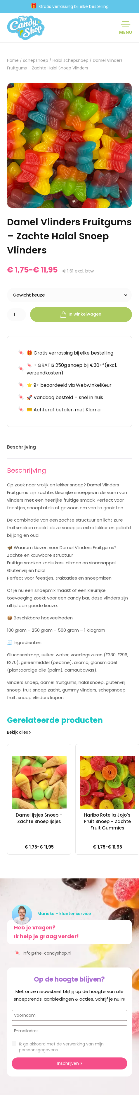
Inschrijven (68, 1063)
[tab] (21, 448)
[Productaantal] (16, 314)
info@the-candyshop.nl (42, 952)
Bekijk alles (17, 732)
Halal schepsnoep (70, 60)
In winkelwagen (80, 314)
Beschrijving (21, 447)
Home (13, 60)
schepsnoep (35, 60)
